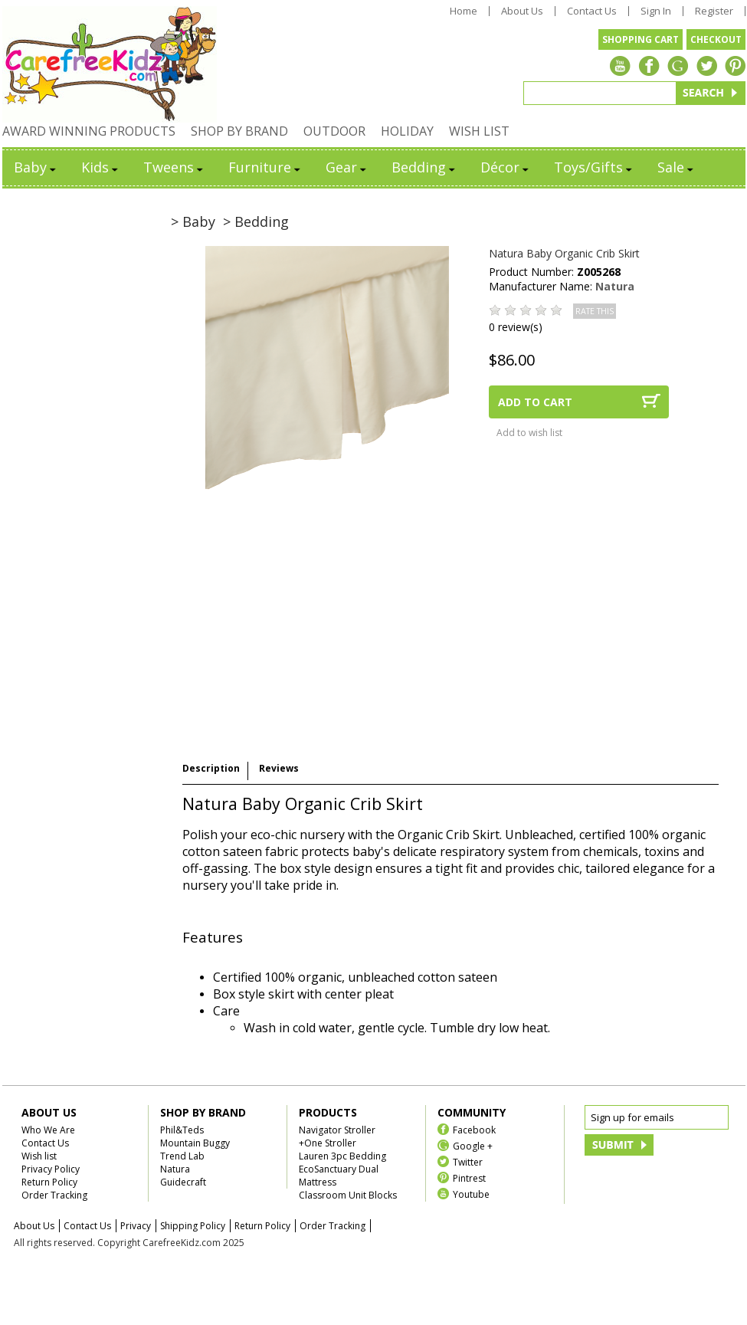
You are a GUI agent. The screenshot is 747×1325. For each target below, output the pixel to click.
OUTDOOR (334, 131)
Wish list (39, 1156)
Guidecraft (183, 1182)
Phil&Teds (182, 1129)
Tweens (174, 167)
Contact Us (592, 11)
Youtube (471, 1193)
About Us (522, 11)
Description (211, 768)
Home (463, 11)
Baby (36, 167)
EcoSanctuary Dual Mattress (338, 1176)
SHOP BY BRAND (239, 131)
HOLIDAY (407, 131)
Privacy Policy (50, 1169)
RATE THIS (594, 311)
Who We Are (48, 1129)
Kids (100, 167)
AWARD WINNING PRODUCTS (88, 131)
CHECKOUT (716, 39)
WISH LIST (479, 131)
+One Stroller (327, 1143)
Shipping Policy (192, 1225)
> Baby (193, 221)
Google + (473, 1145)
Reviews (279, 768)
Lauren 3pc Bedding (342, 1156)
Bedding (424, 167)
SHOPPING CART (640, 39)
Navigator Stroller (337, 1129)
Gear (347, 167)
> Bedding (256, 221)
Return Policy (49, 1182)
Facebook (474, 1129)
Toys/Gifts (594, 167)
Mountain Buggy (195, 1143)
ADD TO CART (535, 402)
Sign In (656, 11)
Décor (505, 167)
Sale (676, 167)
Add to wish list (529, 432)
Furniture (265, 167)
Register (714, 11)
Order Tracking (54, 1195)
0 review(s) (515, 327)
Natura (614, 286)
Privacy (135, 1225)
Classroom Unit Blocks (348, 1195)
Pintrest (469, 1177)
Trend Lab (182, 1156)
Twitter (468, 1161)
